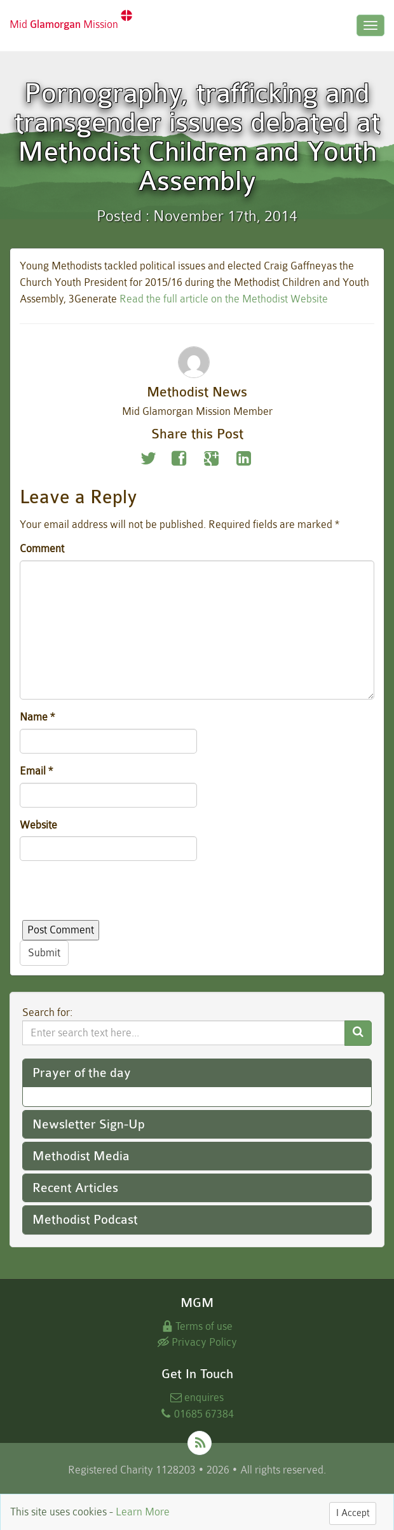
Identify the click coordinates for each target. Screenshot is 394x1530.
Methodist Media (81, 1156)
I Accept (352, 1513)
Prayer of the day (81, 1073)
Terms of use (197, 1326)
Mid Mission (71, 20)
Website (38, 825)
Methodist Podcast (85, 1219)
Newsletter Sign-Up (88, 1124)
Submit (44, 953)
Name (37, 717)
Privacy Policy (197, 1342)
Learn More (143, 1512)
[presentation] (116, 895)
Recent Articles (75, 1188)
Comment (42, 549)
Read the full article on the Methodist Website (223, 299)
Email (36, 771)
